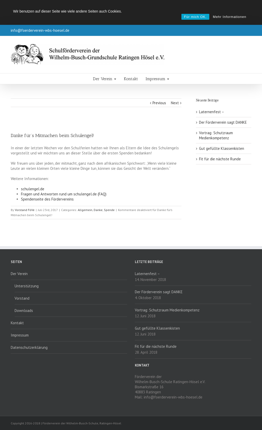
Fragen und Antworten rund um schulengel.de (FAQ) (63, 194)
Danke (98, 210)
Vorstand (22, 298)
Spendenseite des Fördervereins (47, 199)
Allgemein (85, 210)
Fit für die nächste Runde (220, 158)
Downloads (24, 310)
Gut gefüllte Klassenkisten (221, 148)
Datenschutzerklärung (29, 347)
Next (175, 102)
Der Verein (104, 78)
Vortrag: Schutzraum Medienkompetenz (216, 135)
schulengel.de (32, 188)
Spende (109, 210)
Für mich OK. (195, 17)
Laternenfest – (211, 111)
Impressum (157, 78)
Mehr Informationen (229, 17)
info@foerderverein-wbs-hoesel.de (40, 30)
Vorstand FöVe (25, 210)
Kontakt (131, 78)
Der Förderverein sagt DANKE (223, 122)
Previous (159, 102)
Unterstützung (27, 286)
